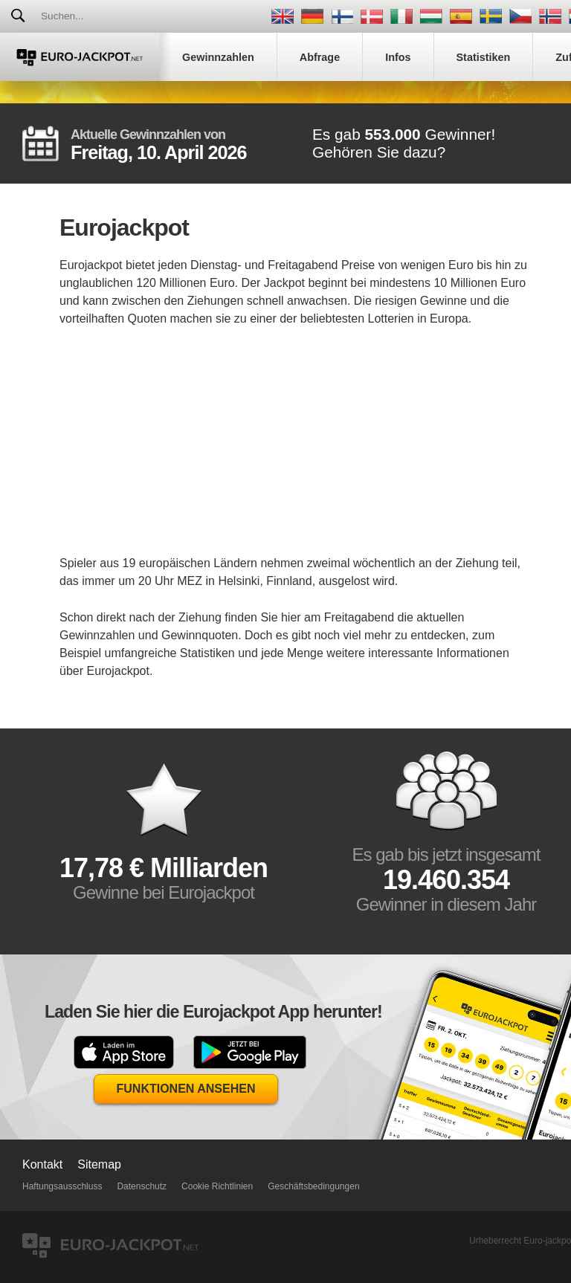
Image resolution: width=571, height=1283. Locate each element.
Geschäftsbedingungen (313, 1186)
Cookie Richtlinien (217, 1186)
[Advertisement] (297, 450)
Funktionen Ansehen (186, 1088)
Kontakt (42, 1164)
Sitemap (99, 1164)
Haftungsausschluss (62, 1186)
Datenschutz (142, 1186)
